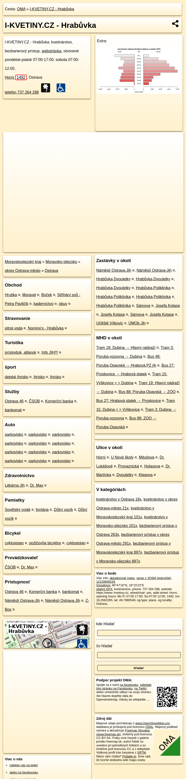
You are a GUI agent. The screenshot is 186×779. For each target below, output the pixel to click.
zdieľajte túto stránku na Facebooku (123, 686)
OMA (21, 9)
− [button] (11, 147)
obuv (63, 304)
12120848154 (105, 581)
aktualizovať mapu (122, 578)
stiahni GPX (104, 589)
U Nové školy (122, 457)
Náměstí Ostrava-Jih (22, 601)
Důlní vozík (63, 510)
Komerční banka (59, 401)
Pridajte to (129, 756)
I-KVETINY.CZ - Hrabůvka (52, 9)
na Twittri (140, 688)
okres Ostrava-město (22, 271)
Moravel (29, 295)
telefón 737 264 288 (22, 92)
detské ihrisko (16, 377)
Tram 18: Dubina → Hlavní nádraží (126, 348)
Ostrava (51, 271)
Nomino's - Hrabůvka (46, 328)
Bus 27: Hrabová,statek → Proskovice (128, 401)
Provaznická (128, 466)
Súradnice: (103, 585)
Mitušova (146, 457)
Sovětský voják (17, 510)
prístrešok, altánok (20, 352)
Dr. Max (36, 485)
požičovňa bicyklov (45, 543)
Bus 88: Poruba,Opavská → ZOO (147, 392)
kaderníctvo (44, 304)
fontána (42, 510)
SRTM (141, 752)
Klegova (146, 475)
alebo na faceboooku (24, 772)
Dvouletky (124, 475)
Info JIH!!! (50, 352)
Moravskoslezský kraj (23, 262)
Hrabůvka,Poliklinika (153, 288)
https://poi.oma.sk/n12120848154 (161, 248)
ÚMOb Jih (136, 323)
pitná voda (14, 328)
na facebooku (129, 685)
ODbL (149, 727)
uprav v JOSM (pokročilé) (153, 578)
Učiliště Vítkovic (109, 323)
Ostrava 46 (14, 401)
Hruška (11, 295)
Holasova (152, 466)
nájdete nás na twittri (24, 765)
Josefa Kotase (168, 306)
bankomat (13, 410)
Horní (16, 77)
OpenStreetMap (99, 248)
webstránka (51, 51)
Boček (46, 295)
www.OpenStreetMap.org (152, 723)
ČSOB (34, 401)
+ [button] (11, 140)
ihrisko (39, 377)
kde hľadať (105, 624)
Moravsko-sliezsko (61, 262)
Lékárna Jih (15, 485)
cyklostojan (14, 543)
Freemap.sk (124, 248)
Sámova (143, 306)
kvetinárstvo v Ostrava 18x (119, 499)
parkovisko (14, 434)
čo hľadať (104, 646)
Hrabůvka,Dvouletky (113, 279)
